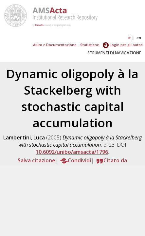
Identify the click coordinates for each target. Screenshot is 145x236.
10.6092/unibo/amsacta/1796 (72, 151)
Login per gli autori (123, 44)
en (138, 38)
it (129, 38)
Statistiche (89, 44)
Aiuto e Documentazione (54, 44)
